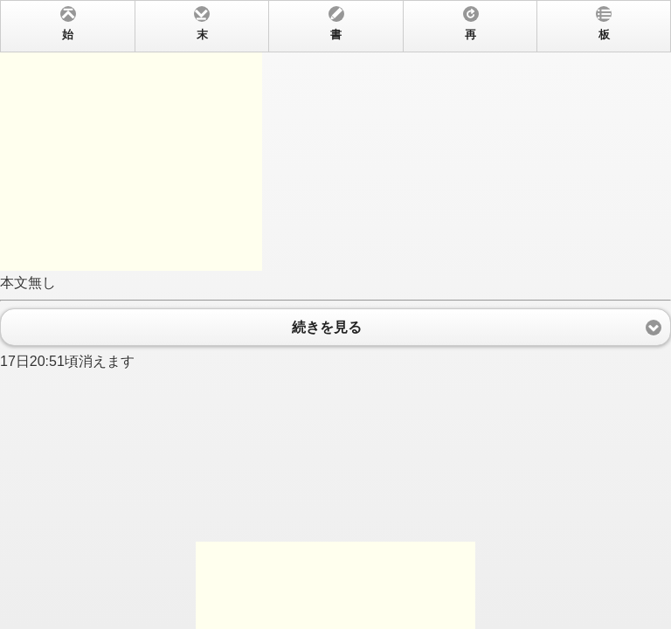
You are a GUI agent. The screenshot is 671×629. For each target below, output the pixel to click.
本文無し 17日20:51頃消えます (335, 314)
